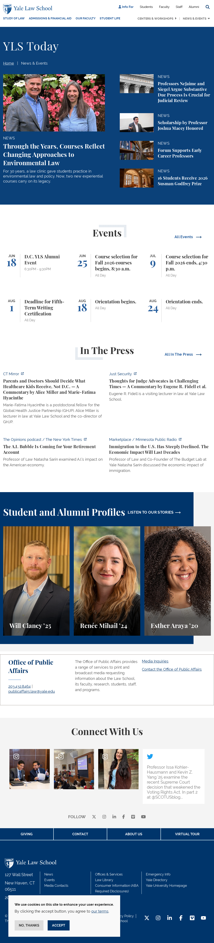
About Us (133, 834)
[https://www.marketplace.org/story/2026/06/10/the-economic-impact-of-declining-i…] (160, 456)
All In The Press (179, 354)
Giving (27, 834)
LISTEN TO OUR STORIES (151, 512)
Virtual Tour (187, 834)
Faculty (164, 7)
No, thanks (29, 925)
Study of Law (14, 18)
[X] (94, 817)
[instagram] (104, 817)
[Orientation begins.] (107, 310)
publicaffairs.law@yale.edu (31, 691)
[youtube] (143, 817)
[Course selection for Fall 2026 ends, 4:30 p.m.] (177, 265)
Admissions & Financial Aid (50, 18)
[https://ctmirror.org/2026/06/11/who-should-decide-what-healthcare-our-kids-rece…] (54, 399)
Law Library (104, 880)
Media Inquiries (155, 661)
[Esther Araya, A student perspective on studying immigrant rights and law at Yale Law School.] (177, 581)
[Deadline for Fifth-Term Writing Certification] (36, 310)
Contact (80, 834)
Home (8, 63)
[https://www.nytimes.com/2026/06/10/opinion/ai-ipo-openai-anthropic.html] (54, 453)
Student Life (110, 18)
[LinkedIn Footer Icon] (169, 918)
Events (49, 880)
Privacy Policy (123, 916)
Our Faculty (86, 18)
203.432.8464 (19, 686)
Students (146, 7)
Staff (179, 7)
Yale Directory (156, 880)
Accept (58, 925)
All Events (184, 237)
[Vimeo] (133, 817)
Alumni (194, 7)
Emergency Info (158, 874)
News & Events (194, 18)
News (48, 874)
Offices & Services (109, 874)
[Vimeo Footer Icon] (192, 918)
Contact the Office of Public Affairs (172, 669)
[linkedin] (114, 817)
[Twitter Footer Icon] (146, 918)
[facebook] (123, 817)
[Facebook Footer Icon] (180, 918)
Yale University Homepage (166, 886)
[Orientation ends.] (177, 310)
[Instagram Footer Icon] (158, 918)
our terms (99, 911)
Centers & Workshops (155, 18)
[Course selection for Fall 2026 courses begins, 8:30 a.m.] (107, 265)
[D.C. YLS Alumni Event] (36, 265)
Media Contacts (56, 886)
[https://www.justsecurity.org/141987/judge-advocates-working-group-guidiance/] (160, 387)
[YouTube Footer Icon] (203, 918)
